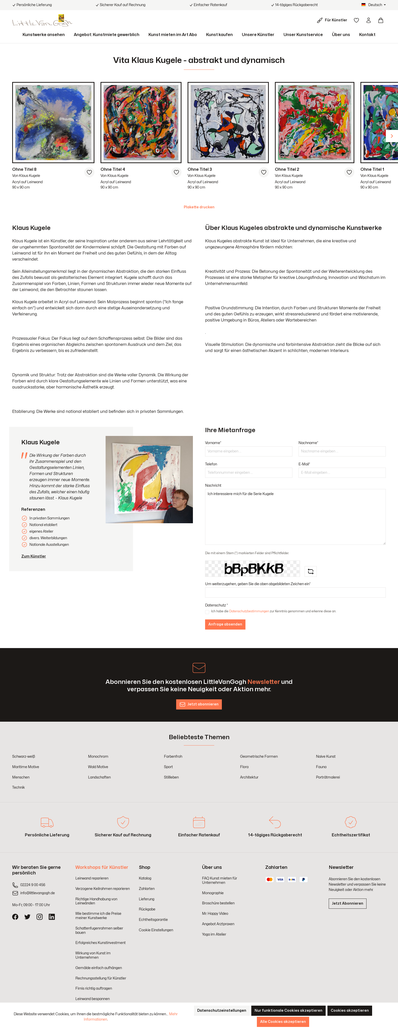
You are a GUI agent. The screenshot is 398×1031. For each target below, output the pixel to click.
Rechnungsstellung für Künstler (100, 978)
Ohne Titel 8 (24, 169)
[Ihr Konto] (368, 20)
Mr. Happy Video (215, 913)
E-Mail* (304, 464)
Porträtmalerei (328, 777)
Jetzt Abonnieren (347, 903)
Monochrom (98, 756)
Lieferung (146, 899)
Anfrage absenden (225, 624)
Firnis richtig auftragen (93, 988)
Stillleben (171, 777)
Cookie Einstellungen (156, 930)
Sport (168, 767)
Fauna (321, 767)
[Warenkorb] (381, 20)
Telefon (211, 464)
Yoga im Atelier (214, 934)
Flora (244, 767)
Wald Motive (98, 767)
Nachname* (308, 443)
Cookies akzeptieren (350, 1010)
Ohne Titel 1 (372, 169)
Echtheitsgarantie (153, 919)
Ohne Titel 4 (113, 169)
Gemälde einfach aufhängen (98, 968)
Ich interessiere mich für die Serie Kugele (295, 517)
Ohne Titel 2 (287, 169)
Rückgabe (147, 909)
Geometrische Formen (259, 756)
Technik (18, 787)
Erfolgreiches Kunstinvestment (100, 942)
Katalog (145, 878)
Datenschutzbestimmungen (249, 611)
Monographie (213, 893)
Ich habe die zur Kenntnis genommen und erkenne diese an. (273, 611)
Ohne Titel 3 (200, 169)
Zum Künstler (33, 556)
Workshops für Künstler (101, 867)
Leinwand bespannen (92, 999)
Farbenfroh (173, 756)
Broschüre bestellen (218, 903)
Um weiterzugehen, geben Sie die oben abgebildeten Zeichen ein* (258, 584)
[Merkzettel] (356, 20)
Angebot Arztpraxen (218, 924)
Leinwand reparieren (91, 878)
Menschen (20, 777)
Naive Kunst (326, 756)
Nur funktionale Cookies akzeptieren (288, 1010)
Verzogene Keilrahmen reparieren (102, 888)
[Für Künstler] (333, 20)
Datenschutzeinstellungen (221, 1010)
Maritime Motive (25, 767)
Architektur (249, 777)
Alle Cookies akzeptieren (283, 1021)
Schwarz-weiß (23, 756)
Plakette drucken (199, 207)
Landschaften (99, 777)
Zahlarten (147, 888)
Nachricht (213, 485)
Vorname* (213, 443)
